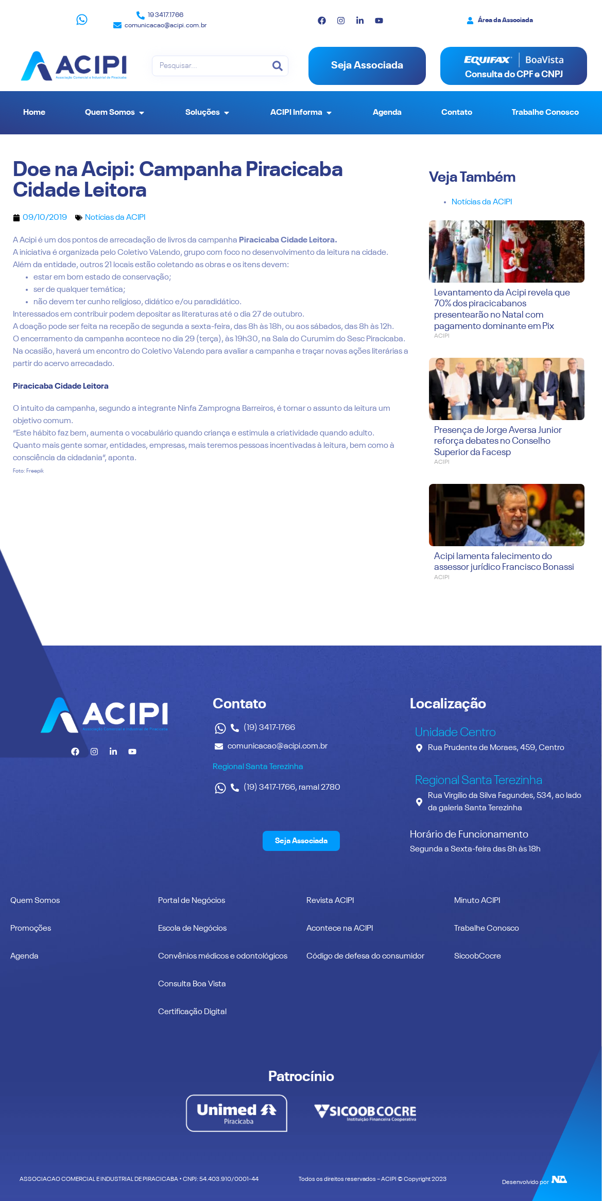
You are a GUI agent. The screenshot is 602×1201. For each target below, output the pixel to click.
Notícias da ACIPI (115, 218)
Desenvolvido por (525, 1182)
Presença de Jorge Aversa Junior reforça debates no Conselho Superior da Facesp (498, 441)
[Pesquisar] (277, 66)
